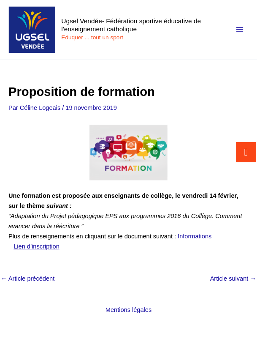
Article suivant (233, 279)
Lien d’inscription (37, 246)
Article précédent (27, 279)
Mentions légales (128, 309)
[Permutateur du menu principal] (240, 29)
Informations (193, 236)
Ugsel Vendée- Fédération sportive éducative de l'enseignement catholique (131, 25)
